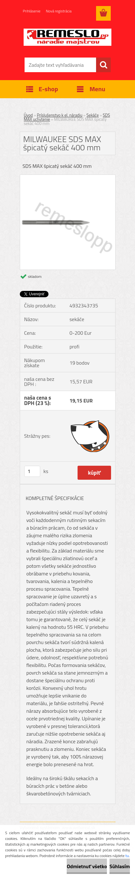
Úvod (28, 115)
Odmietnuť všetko (87, 866)
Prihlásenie (32, 11)
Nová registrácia (59, 11)
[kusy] (32, 471)
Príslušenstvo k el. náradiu (60, 115)
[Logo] (67, 37)
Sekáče (92, 115)
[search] (103, 65)
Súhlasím (119, 866)
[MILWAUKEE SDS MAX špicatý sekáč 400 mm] (67, 177)
